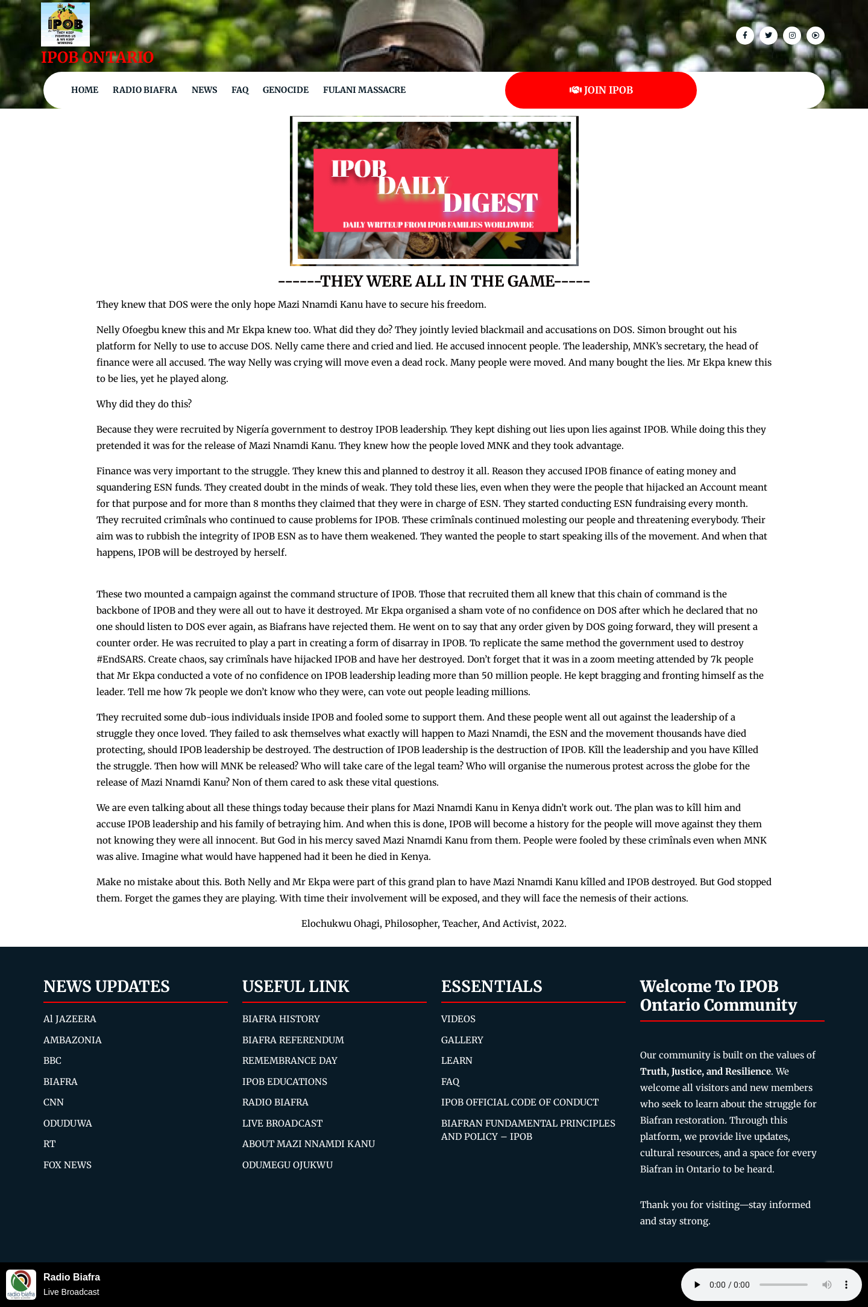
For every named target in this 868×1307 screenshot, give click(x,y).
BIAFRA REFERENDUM (293, 1040)
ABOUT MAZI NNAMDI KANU (308, 1144)
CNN (53, 1102)
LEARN (457, 1060)
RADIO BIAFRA (275, 1102)
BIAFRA (60, 1081)
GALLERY (462, 1040)
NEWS (204, 89)
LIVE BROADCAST (282, 1123)
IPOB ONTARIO (97, 57)
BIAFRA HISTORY (281, 1019)
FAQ (239, 89)
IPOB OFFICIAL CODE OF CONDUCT (520, 1102)
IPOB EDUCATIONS (284, 1081)
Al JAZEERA (69, 1019)
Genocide (286, 89)
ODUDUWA (67, 1123)
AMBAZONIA (72, 1040)
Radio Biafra (145, 89)
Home (84, 89)
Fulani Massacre (364, 89)
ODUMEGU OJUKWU (287, 1165)
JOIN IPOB (601, 90)
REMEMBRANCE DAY (290, 1060)
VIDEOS (458, 1019)
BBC (52, 1060)
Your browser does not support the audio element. (771, 1284)
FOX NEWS (67, 1165)
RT (49, 1144)
